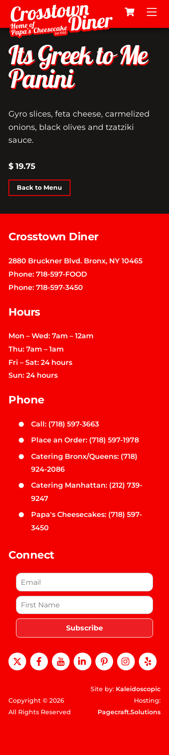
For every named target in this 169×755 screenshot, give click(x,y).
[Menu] (152, 12)
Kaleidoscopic (138, 689)
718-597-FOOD (61, 274)
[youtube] (61, 660)
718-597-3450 (59, 287)
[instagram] (126, 660)
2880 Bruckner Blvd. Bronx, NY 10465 (75, 260)
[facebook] (39, 660)
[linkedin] (82, 660)
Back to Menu (39, 188)
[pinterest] (104, 660)
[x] (17, 660)
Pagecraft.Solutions (129, 712)
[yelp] (148, 660)
